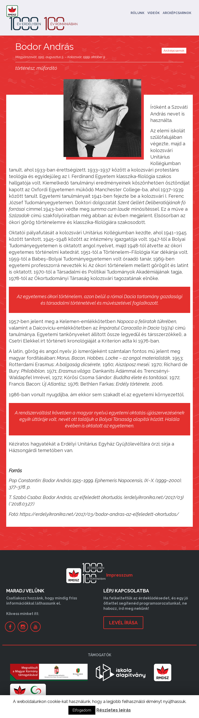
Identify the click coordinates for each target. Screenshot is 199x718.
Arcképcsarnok (177, 13)
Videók (153, 13)
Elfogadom (82, 710)
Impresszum (119, 575)
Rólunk (137, 13)
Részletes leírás (113, 710)
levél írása (123, 622)
